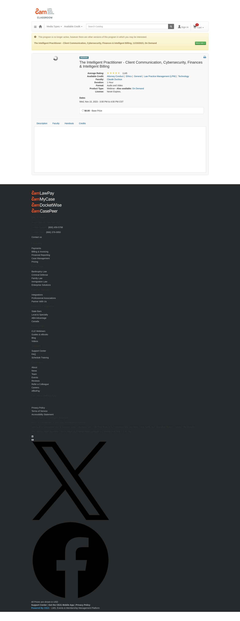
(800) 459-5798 (55, 227)
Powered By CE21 (40, 608)
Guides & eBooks (40, 334)
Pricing (35, 262)
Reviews (36, 381)
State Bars (36, 311)
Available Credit (73, 26)
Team (34, 374)
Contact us (37, 237)
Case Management (41, 258)
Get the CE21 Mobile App (61, 605)
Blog (34, 338)
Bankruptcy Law (39, 271)
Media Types (54, 26)
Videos (35, 341)
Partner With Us (39, 301)
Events (35, 377)
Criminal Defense (40, 275)
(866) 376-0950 (53, 232)
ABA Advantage (39, 318)
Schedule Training (40, 357)
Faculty (55, 123)
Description (42, 123)
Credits (82, 123)
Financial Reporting (41, 255)
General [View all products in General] (138, 76)
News (34, 371)
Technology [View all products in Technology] (183, 76)
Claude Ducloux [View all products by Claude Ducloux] (114, 79)
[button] (35, 26)
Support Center (39, 351)
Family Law (37, 278)
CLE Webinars (38, 331)
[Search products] (171, 26)
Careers (35, 387)
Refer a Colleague (40, 384)
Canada (35, 321)
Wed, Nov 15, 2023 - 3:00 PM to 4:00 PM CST (101, 101)
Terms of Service (39, 411)
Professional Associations (44, 298)
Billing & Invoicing (40, 251)
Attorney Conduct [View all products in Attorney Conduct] (115, 76)
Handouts (69, 123)
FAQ (34, 354)
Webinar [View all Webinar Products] (84, 57)
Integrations (37, 295)
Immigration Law (39, 281)
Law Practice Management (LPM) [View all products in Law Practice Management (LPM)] (160, 76)
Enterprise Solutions (41, 285)
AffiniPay (36, 391)
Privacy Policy (38, 408)
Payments (36, 248)
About (34, 367)
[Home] (40, 26)
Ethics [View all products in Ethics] (129, 76)
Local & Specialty (40, 314)
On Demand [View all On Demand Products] (138, 88)
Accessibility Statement (43, 414)
